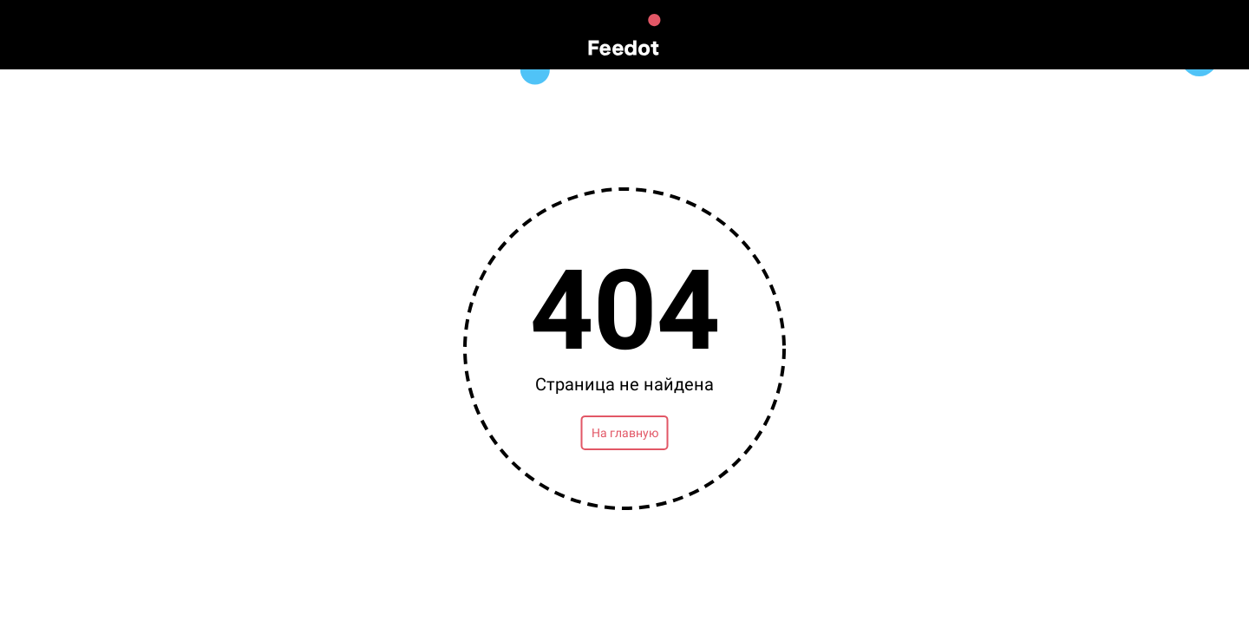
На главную (625, 433)
